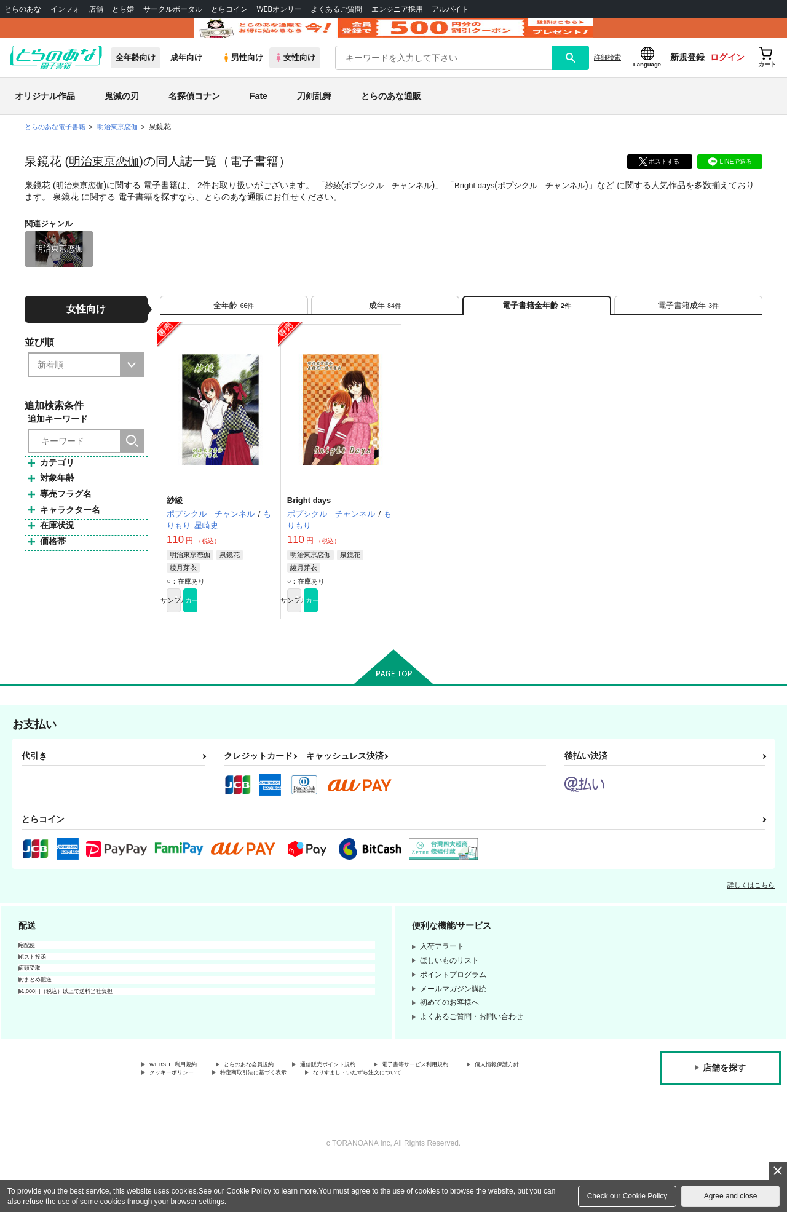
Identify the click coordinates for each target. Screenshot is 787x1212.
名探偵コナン (194, 113)
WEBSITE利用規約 (180, 1097)
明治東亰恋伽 (106, 178)
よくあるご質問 (336, 9)
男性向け (242, 74)
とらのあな (22, 9)
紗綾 (337, 202)
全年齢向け (136, 74)
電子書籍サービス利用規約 (476, 1097)
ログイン (727, 74)
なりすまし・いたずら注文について (208, 1118)
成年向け (186, 74)
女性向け (294, 74)
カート (247, 630)
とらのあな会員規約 (272, 1097)
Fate (258, 113)
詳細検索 (607, 74)
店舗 (96, 9)
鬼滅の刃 (122, 113)
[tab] (234, 327)
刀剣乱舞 (314, 113)
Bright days (487, 202)
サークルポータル (172, 9)
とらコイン (229, 9)
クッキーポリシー (264, 1108)
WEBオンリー (279, 9)
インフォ (65, 9)
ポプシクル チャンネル (396, 202)
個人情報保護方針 (178, 1108)
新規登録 (687, 74)
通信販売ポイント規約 (368, 1097)
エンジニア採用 (397, 9)
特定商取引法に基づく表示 (364, 1108)
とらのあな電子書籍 (58, 144)
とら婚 (123, 9)
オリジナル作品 (45, 113)
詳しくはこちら (751, 917)
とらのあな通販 (391, 113)
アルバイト (450, 9)
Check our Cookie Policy (627, 1196)
